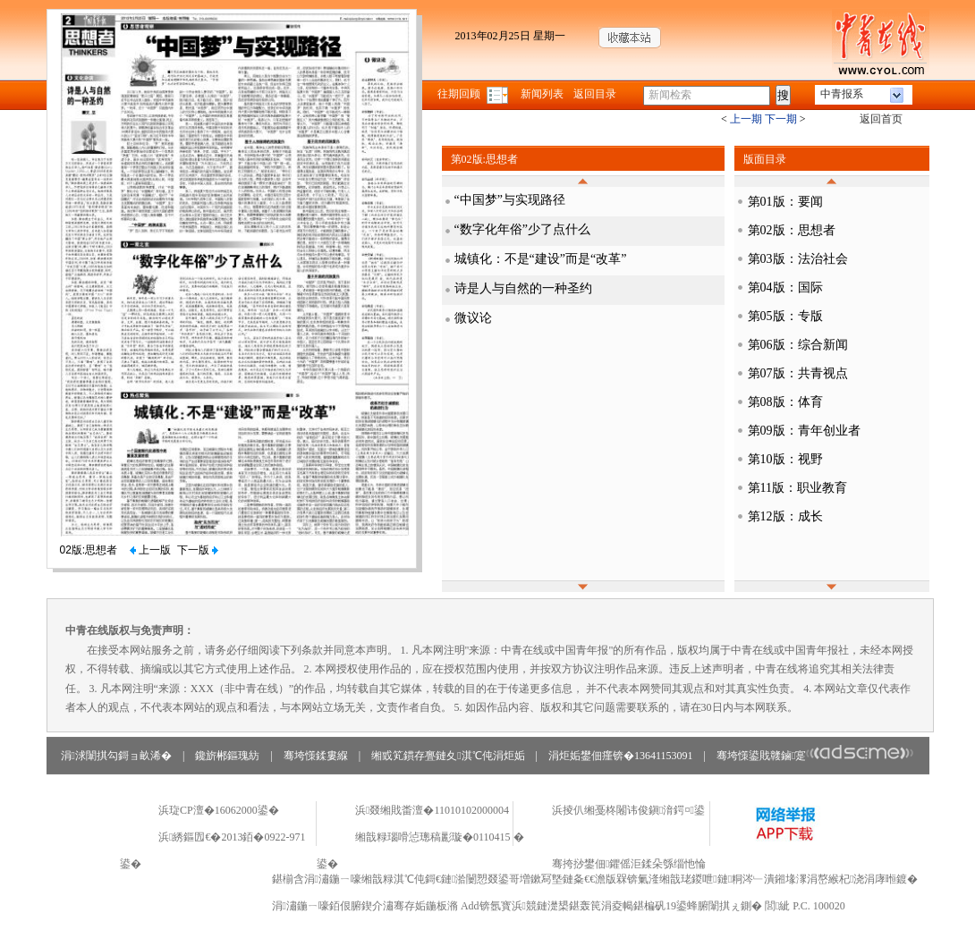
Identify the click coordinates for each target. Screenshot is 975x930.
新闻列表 (542, 94)
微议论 (473, 318)
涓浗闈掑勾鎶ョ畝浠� (116, 755)
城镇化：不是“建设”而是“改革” (540, 259)
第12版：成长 (785, 516)
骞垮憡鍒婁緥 (316, 755)
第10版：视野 (785, 459)
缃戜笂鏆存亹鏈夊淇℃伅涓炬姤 (447, 755)
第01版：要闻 (785, 201)
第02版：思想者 (791, 230)
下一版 (197, 550)
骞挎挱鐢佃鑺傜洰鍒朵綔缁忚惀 (629, 864)
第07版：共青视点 (798, 373)
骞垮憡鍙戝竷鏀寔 (815, 755)
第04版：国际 (785, 287)
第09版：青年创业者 (804, 430)
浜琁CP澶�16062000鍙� (218, 810)
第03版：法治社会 (798, 259)
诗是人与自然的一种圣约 (523, 288)
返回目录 (594, 94)
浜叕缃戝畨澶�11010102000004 (432, 810)
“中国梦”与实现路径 (509, 200)
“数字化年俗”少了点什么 (522, 229)
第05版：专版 (785, 316)
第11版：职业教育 (797, 488)
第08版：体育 (785, 402)
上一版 (150, 550)
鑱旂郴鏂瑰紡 (227, 755)
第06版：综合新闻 (798, 344)
